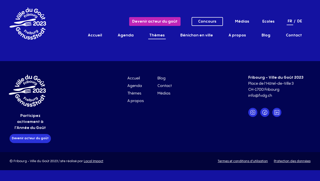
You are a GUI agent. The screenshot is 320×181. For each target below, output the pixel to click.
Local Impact (93, 161)
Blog (266, 35)
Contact (294, 35)
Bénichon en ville (196, 35)
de (299, 21)
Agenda (126, 35)
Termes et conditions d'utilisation (243, 161)
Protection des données (292, 161)
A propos (237, 35)
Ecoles (268, 21)
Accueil (95, 35)
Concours (207, 21)
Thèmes (157, 35)
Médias (242, 21)
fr (290, 21)
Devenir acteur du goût (155, 21)
